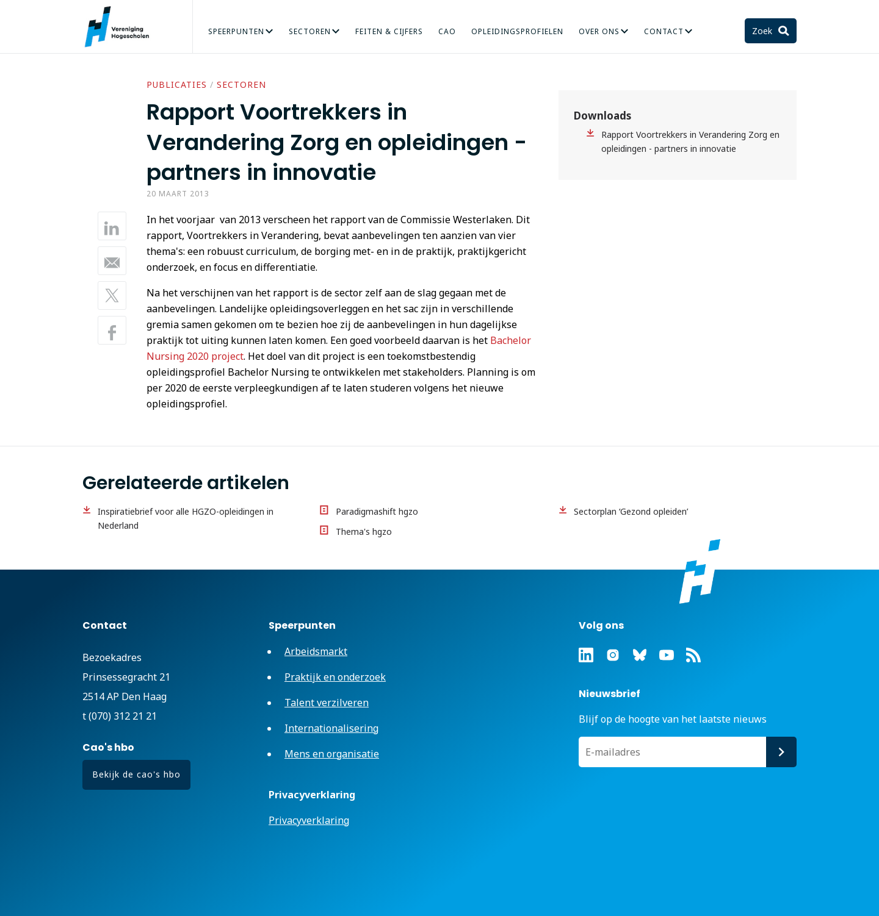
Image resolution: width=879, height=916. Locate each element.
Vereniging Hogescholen (122, 27)
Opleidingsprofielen (517, 31)
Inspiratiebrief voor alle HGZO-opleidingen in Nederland (185, 518)
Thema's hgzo (364, 531)
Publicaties (176, 84)
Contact (664, 31)
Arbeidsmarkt (315, 651)
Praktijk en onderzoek (335, 677)
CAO (447, 31)
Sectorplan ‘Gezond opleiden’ (631, 511)
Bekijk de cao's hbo (136, 774)
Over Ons (599, 31)
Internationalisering (331, 728)
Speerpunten (236, 31)
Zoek (763, 31)
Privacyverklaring (309, 820)
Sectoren (310, 31)
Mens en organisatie (331, 753)
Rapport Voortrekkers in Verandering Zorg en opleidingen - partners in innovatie (690, 141)
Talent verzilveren (326, 702)
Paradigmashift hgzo (377, 511)
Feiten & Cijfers (389, 31)
